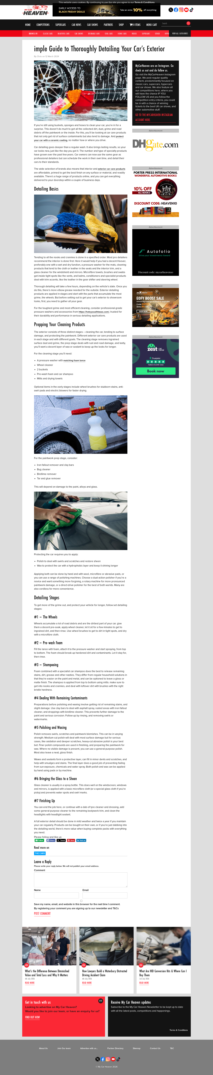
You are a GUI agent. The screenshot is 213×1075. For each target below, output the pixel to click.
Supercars (60, 25)
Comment (39, 869)
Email (86, 889)
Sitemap (136, 1048)
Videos (138, 33)
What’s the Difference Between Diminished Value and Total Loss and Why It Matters (48, 973)
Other (161, 33)
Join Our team (64, 1048)
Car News (76, 25)
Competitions (42, 25)
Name (37, 889)
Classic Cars (48, 33)
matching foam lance (75, 360)
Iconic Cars (125, 33)
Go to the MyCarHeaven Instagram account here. (154, 117)
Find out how (32, 1017)
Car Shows (92, 25)
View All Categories (180, 33)
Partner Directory (115, 1048)
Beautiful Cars (65, 33)
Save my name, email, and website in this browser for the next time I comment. (77, 903)
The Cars (40, 853)
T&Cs (116, 908)
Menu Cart (151, 25)
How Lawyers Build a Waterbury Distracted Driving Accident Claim (105, 973)
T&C (172, 1048)
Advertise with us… (89, 1048)
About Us (43, 1048)
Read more (30, 983)
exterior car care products (112, 168)
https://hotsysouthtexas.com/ (95, 311)
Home (28, 25)
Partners (108, 25)
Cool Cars (111, 33)
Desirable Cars (96, 33)
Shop (121, 25)
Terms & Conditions (144, 2)
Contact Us (155, 1048)
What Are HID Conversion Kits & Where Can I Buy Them (163, 973)
